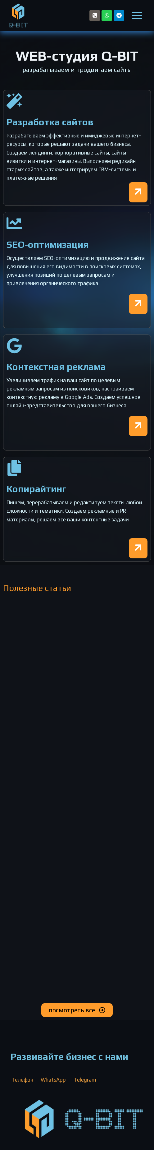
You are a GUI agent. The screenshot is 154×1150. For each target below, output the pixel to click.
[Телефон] (94, 15)
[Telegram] (119, 15)
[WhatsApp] (107, 15)
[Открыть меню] (137, 15)
